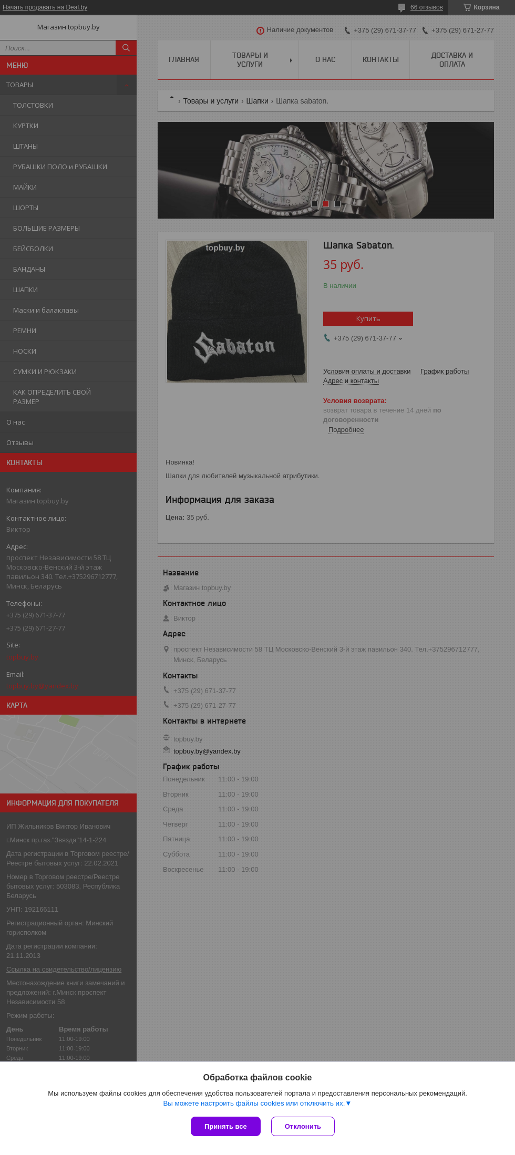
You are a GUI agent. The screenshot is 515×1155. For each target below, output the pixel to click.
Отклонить (303, 1126)
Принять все (225, 1126)
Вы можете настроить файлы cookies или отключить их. (254, 1103)
